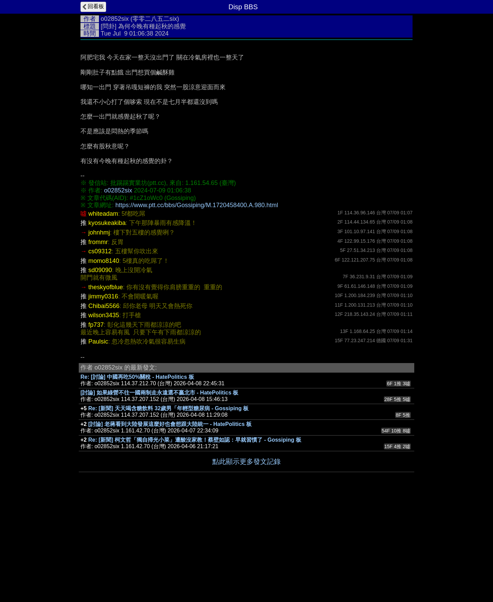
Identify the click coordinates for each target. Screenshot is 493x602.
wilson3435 (103, 315)
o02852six (115, 18)
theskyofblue (105, 287)
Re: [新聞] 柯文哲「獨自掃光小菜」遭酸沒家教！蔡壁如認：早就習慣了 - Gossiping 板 (194, 440)
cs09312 (100, 251)
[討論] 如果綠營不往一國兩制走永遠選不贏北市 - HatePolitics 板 (159, 393)
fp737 (96, 324)
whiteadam (103, 213)
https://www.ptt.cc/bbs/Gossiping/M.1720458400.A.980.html (196, 205)
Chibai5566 (103, 306)
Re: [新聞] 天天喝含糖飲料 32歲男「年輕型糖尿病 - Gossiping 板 (168, 408)
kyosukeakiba (107, 222)
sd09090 (100, 270)
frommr (98, 242)
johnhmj (99, 232)
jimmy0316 (103, 296)
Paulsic (98, 341)
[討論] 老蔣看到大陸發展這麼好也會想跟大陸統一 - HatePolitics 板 (170, 424)
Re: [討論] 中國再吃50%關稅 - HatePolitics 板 (137, 377)
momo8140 (103, 260)
